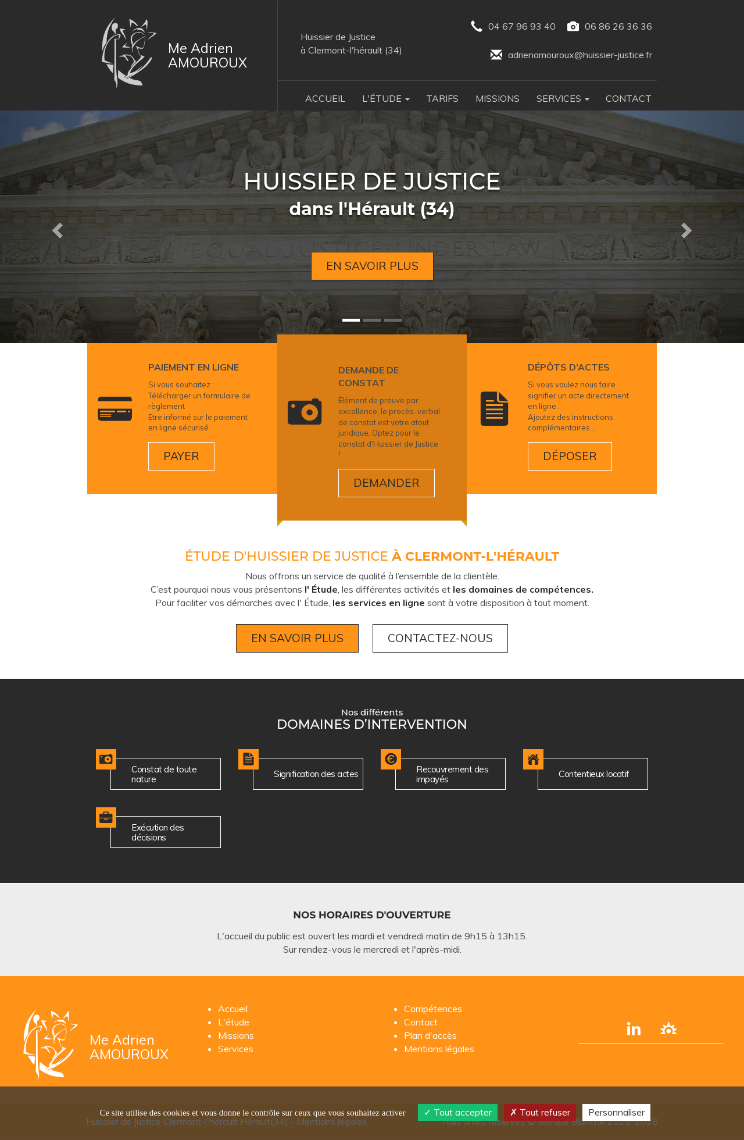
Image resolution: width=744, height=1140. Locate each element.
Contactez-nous (440, 638)
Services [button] (562, 98)
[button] (56, 227)
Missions (497, 98)
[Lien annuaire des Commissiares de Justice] (668, 1028)
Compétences (433, 1008)
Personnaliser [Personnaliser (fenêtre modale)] (616, 1112)
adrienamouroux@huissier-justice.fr (571, 55)
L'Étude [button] (386, 98)
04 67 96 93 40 (513, 27)
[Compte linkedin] (633, 1028)
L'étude (233, 1022)
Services (235, 1048)
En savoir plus (297, 638)
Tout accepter (458, 1112)
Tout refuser (540, 1112)
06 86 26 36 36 (609, 27)
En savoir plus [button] (372, 266)
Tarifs (442, 98)
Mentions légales (439, 1048)
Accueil (325, 98)
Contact (629, 98)
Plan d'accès (430, 1035)
